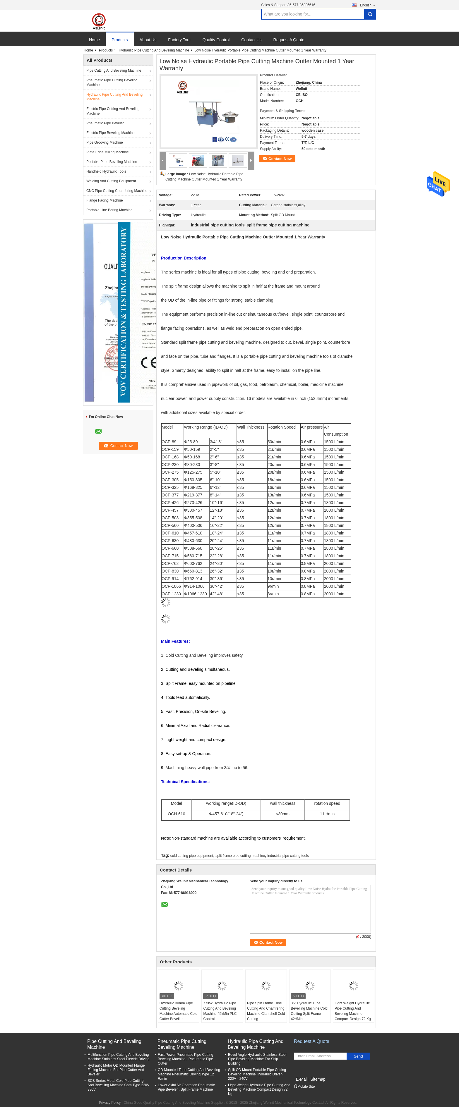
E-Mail (302, 1079)
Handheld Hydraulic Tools (106, 171)
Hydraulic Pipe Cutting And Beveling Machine (154, 50)
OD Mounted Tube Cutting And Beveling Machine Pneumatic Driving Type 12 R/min (189, 1074)
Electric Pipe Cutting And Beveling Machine (112, 111)
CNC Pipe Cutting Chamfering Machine (117, 191)
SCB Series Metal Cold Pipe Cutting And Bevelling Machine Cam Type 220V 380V (118, 1085)
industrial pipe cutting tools (288, 856)
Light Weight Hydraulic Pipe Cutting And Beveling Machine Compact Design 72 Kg (353, 1011)
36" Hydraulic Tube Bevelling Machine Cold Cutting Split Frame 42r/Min (309, 1011)
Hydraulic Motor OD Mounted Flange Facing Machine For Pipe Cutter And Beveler (116, 1069)
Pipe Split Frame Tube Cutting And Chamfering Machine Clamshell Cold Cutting (266, 1011)
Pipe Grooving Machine (104, 142)
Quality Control (216, 39)
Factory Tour (179, 39)
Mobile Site (304, 1086)
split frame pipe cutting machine (240, 856)
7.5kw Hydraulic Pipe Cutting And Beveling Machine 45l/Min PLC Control (220, 1011)
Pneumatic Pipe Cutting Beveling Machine (112, 82)
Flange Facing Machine (104, 200)
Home (94, 39)
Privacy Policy (110, 1103)
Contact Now (280, 159)
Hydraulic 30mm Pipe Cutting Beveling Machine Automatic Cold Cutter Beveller (178, 1011)
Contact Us (251, 39)
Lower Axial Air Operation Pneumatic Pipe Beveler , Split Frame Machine (186, 1087)
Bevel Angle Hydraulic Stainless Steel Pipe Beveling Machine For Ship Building (257, 1059)
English (368, 5)
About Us (148, 39)
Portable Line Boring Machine (109, 210)
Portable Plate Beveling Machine (111, 162)
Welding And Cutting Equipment (111, 181)
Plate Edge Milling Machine (107, 152)
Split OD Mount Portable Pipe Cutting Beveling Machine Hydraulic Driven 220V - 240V (257, 1074)
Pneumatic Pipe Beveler (105, 123)
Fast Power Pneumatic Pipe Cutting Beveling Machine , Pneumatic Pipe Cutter (185, 1059)
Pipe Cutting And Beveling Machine (113, 70)
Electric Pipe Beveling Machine (110, 133)
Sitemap (317, 1079)
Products (120, 39)
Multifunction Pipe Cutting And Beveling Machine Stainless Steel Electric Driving (118, 1057)
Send (358, 1056)
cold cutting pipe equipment (191, 856)
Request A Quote (288, 39)
